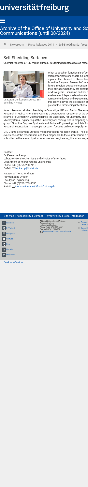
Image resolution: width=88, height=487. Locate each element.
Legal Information (74, 215)
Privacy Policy (53, 215)
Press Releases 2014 (41, 44)
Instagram (10, 234)
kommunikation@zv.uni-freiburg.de (57, 231)
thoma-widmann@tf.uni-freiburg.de (35, 186)
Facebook (10, 223)
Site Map (9, 215)
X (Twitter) (10, 228)
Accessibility (24, 215)
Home (4, 44)
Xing (8, 244)
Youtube (9, 239)
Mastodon (10, 255)
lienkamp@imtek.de (26, 168)
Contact (38, 215)
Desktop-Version (13, 262)
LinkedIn (9, 249)
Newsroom (17, 44)
